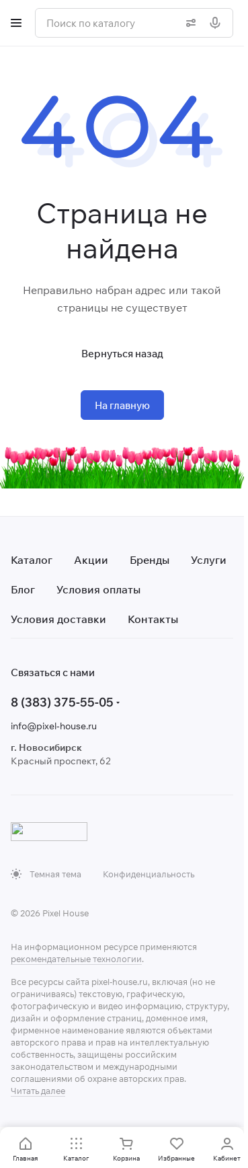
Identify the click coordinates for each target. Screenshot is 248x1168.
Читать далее (38, 1090)
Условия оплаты (98, 589)
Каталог (31, 560)
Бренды (149, 560)
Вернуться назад (122, 353)
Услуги (208, 560)
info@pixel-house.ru (54, 726)
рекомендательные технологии (76, 958)
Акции (91, 560)
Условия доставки (58, 619)
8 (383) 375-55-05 (62, 702)
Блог (23, 589)
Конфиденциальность (148, 874)
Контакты (153, 619)
